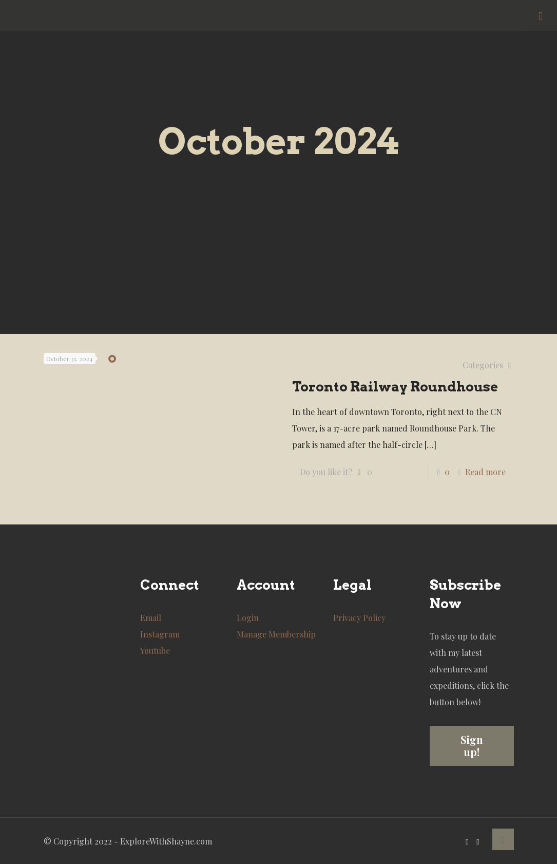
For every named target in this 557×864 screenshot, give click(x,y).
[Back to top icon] (503, 839)
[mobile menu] (540, 15)
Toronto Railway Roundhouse (395, 387)
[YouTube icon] (467, 841)
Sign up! (471, 745)
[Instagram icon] (478, 841)
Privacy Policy (359, 617)
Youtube (155, 650)
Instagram (160, 634)
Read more (485, 471)
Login (248, 617)
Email (150, 617)
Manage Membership (276, 634)
